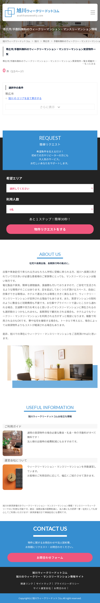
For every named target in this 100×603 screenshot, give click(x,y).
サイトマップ (43, 583)
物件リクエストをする (50, 229)
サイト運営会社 (42, 588)
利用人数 (12, 199)
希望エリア (14, 178)
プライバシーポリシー (66, 583)
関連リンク (27, 583)
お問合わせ (60, 588)
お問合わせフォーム (50, 557)
